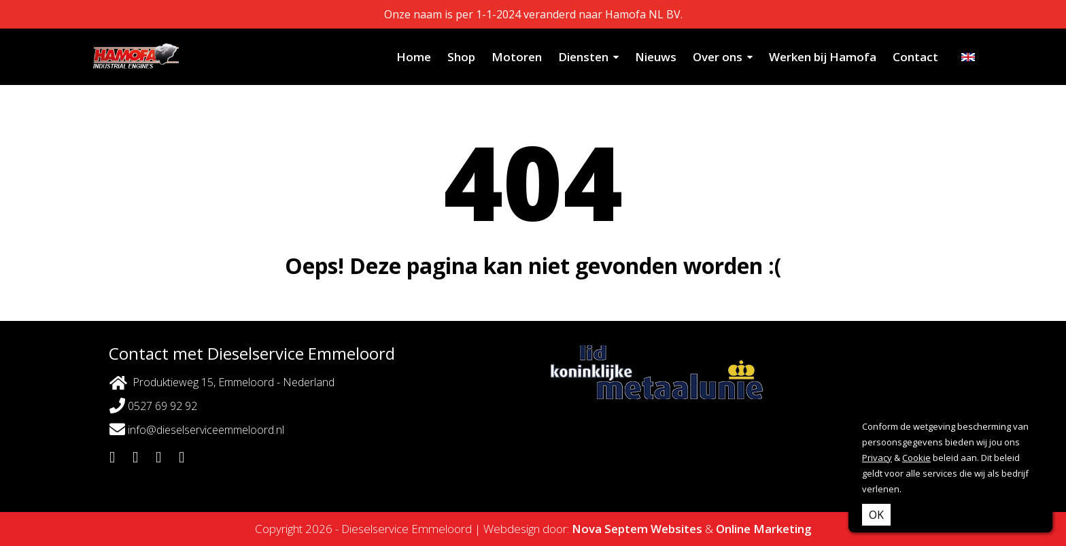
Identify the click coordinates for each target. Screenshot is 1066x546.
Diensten (583, 57)
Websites (676, 528)
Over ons (717, 57)
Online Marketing (764, 528)
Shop (461, 57)
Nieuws (655, 57)
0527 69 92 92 (153, 405)
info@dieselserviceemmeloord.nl (196, 429)
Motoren (517, 57)
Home (413, 57)
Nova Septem (610, 528)
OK (876, 514)
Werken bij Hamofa (822, 57)
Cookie (916, 457)
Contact (915, 57)
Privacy (877, 457)
